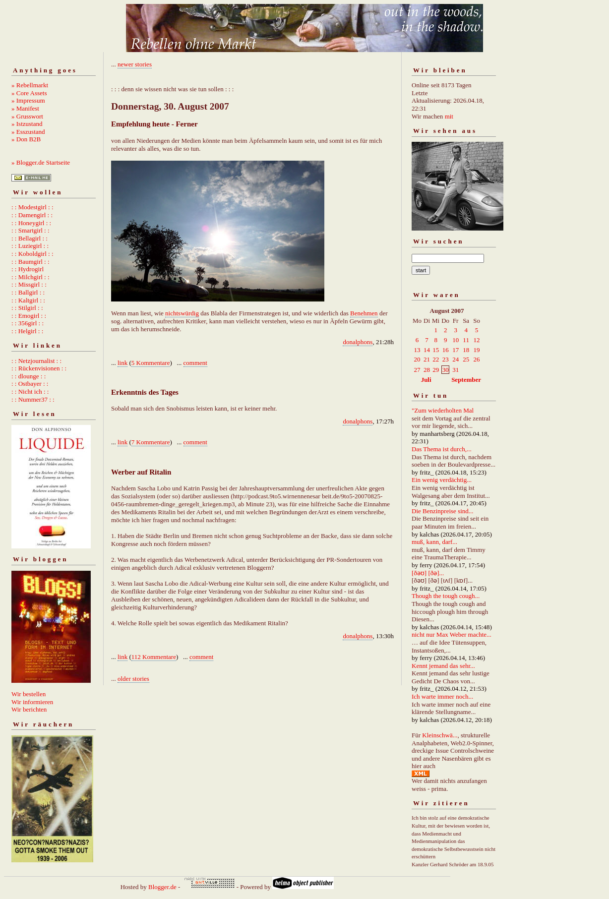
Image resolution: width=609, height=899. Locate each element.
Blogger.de (162, 887)
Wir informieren (32, 702)
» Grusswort (27, 116)
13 (417, 350)
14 (427, 350)
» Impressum (28, 100)
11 (466, 340)
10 (455, 340)
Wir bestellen (28, 694)
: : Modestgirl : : (32, 207)
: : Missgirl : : (29, 284)
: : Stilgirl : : (27, 307)
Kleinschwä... (439, 735)
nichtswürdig (182, 313)
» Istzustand (26, 123)
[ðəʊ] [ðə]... (428, 573)
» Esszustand (28, 131)
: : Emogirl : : (28, 315)
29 (435, 369)
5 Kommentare (150, 362)
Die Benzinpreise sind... (443, 511)
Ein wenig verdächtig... (442, 479)
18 (466, 350)
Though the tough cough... (446, 595)
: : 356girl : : (27, 323)
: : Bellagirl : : (29, 238)
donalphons (357, 342)
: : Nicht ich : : (30, 391)
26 (477, 359)
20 (417, 359)
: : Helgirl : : (27, 331)
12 (477, 340)
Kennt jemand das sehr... (443, 665)
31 (455, 369)
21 (427, 359)
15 (435, 350)
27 (417, 369)
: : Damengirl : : (32, 215)
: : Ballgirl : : (28, 292)
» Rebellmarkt (29, 85)
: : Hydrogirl (27, 269)
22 (435, 359)
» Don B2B (26, 139)
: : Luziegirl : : (30, 245)
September (466, 379)
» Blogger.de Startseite (40, 162)
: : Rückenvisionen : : (38, 368)
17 (455, 350)
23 (445, 359)
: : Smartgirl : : (30, 230)
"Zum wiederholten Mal (443, 410)
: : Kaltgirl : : (28, 300)
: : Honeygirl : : (31, 223)
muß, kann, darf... (434, 541)
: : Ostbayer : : (29, 383)
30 (445, 369)
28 (427, 369)
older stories (133, 678)
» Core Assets (29, 93)
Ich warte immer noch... (442, 696)
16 (445, 350)
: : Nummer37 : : (33, 399)
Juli (426, 379)
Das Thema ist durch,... (442, 449)
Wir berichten (29, 709)
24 (455, 359)
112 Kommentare (153, 656)
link (122, 362)
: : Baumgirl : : (30, 261)
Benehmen (364, 313)
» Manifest (25, 108)
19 (477, 350)
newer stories (135, 64)
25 (466, 359)
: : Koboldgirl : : (32, 253)
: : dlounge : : (28, 376)
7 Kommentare (150, 442)
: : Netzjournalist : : (36, 360)
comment (195, 362)
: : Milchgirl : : (30, 277)
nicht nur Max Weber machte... (451, 634)
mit (449, 116)
